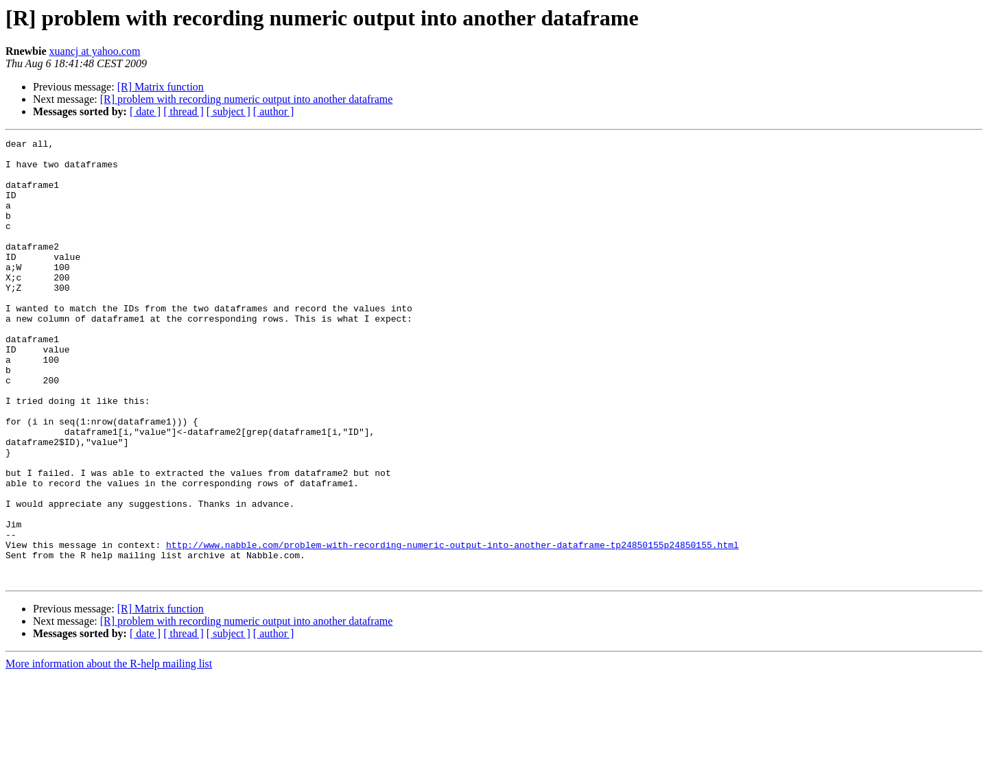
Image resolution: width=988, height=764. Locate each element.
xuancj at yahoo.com (95, 51)
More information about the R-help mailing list (108, 752)
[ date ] (145, 111)
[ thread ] (183, 111)
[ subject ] (228, 111)
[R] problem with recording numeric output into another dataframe (246, 99)
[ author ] (273, 111)
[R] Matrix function (160, 87)
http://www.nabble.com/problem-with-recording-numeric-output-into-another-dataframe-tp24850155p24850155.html (452, 627)
